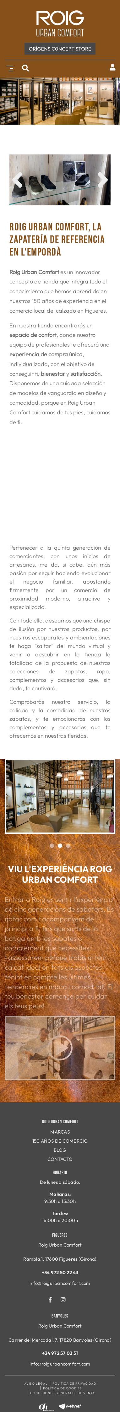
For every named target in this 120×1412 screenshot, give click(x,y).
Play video (60, 1048)
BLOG (60, 1150)
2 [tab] (60, 845)
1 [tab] (52, 845)
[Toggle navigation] (8, 68)
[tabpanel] (60, 796)
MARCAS (60, 1132)
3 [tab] (68, 845)
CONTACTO (60, 1159)
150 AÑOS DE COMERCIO (60, 1141)
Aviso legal (36, 1384)
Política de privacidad (74, 1384)
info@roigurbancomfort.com (60, 1283)
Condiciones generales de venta (62, 1393)
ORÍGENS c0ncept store (60, 49)
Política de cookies (62, 1388)
